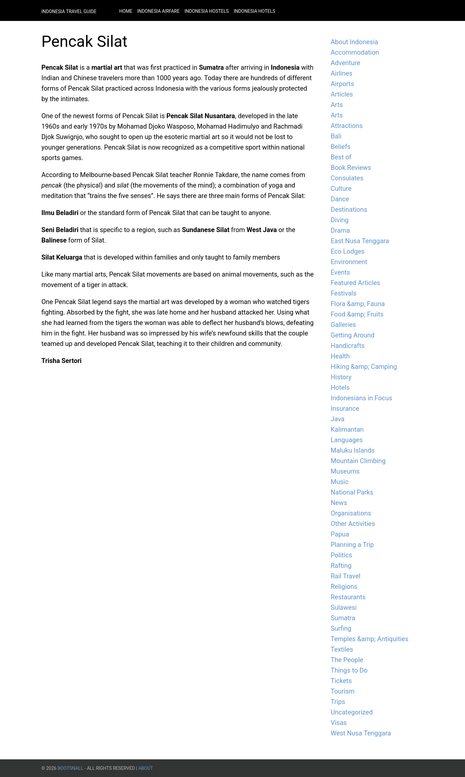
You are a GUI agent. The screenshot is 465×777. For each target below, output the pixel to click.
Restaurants (348, 597)
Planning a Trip (352, 545)
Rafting (341, 565)
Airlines (341, 73)
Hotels (340, 387)
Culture (341, 188)
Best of (341, 157)
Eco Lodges (348, 251)
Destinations (349, 209)
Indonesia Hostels (207, 11)
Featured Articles (355, 283)
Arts (337, 105)
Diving (340, 220)
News (339, 503)
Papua (340, 534)
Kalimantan (347, 429)
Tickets (341, 681)
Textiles (342, 649)
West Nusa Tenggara (361, 733)
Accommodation (355, 52)
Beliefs (341, 147)
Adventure (345, 63)
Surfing (341, 628)
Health (340, 356)
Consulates (347, 178)
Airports (342, 84)
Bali (336, 136)
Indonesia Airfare (158, 11)
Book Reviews (351, 168)
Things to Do (349, 670)
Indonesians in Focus (361, 398)
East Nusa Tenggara (360, 241)
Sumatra (343, 618)
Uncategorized (352, 712)
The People (347, 660)
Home (126, 11)
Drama (340, 230)
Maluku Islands (353, 450)
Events (340, 272)
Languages (347, 440)
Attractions (347, 126)
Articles (342, 94)
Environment (349, 262)
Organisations (351, 513)
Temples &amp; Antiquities (369, 639)
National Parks (352, 492)
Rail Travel (346, 576)
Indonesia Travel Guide (69, 11)
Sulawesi (344, 607)
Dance (340, 199)
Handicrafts (348, 346)
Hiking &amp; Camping (364, 366)
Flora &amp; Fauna (358, 304)
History (341, 377)
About (145, 768)
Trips (338, 702)
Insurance (345, 408)
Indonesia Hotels (254, 11)
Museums (345, 471)
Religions (344, 586)
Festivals (344, 293)
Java (338, 419)
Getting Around (353, 335)
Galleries (343, 325)
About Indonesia (354, 42)
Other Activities (353, 524)
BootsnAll (70, 768)
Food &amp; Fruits (357, 314)
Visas (339, 723)
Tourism (343, 691)
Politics (341, 555)
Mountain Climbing (358, 461)
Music (340, 482)
